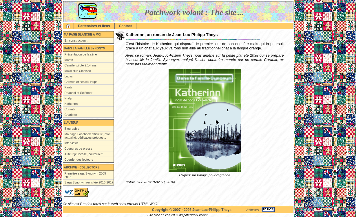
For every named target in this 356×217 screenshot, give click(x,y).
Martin (69, 60)
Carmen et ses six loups (81, 82)
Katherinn (71, 103)
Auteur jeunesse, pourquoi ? (84, 154)
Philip (68, 98)
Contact (125, 26)
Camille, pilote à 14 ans (81, 65)
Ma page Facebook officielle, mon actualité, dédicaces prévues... (88, 135)
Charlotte (71, 114)
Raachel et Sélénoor (79, 92)
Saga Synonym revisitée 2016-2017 (89, 182)
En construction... (76, 40)
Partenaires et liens (94, 26)
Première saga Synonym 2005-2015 (86, 175)
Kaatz (68, 87)
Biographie (72, 128)
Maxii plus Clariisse (78, 71)
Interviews (71, 143)
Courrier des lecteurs (79, 159)
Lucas (69, 76)
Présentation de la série (81, 54)
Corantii (70, 109)
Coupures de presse (78, 148)
